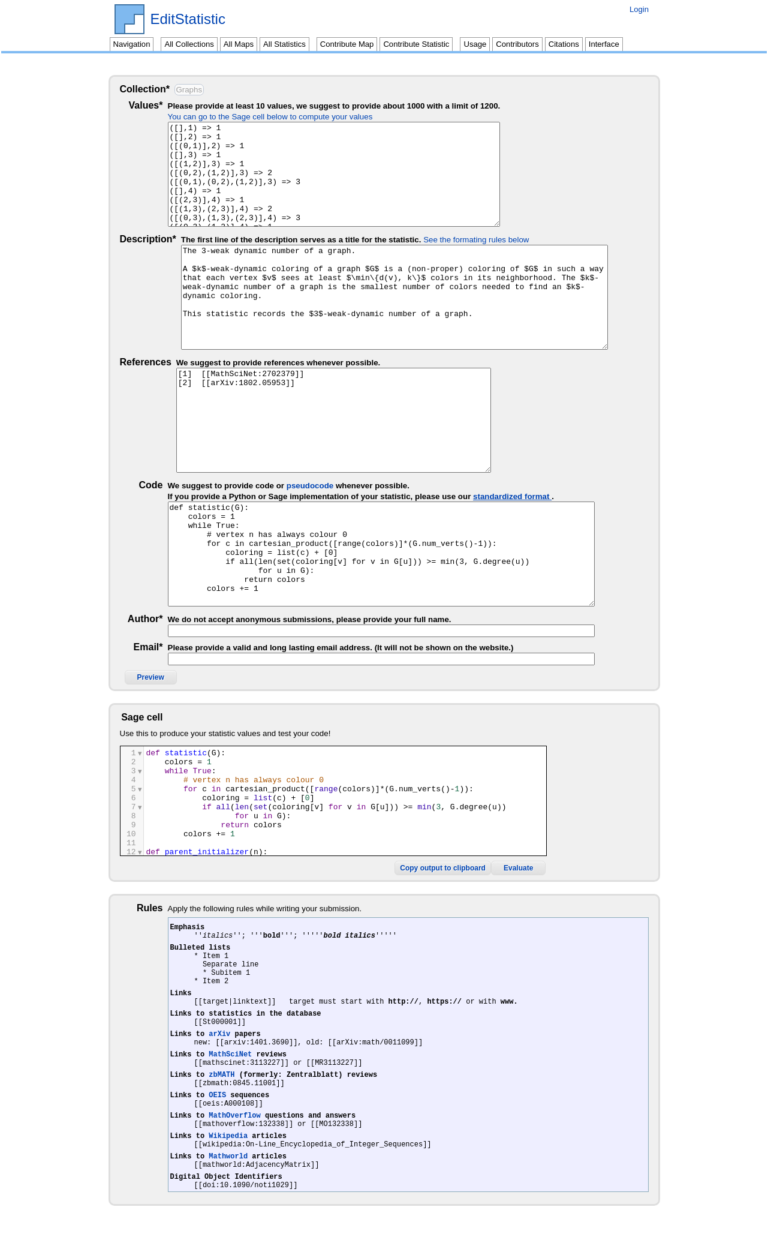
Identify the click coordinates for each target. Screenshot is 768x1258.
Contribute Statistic (416, 44)
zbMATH (221, 1087)
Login (639, 9)
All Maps (239, 44)
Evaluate (620, 852)
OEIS (217, 1111)
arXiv (219, 1039)
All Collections (188, 44)
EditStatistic (187, 19)
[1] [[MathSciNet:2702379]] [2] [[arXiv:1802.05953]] (394, 420)
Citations (564, 44)
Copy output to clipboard (545, 852)
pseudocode (323, 485)
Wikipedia (228, 1159)
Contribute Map (347, 44)
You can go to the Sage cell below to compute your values (283, 116)
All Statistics (284, 44)
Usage (474, 44)
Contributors (517, 44)
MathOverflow (234, 1135)
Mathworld (228, 1183)
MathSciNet (230, 1063)
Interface (604, 44)
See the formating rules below (476, 239)
